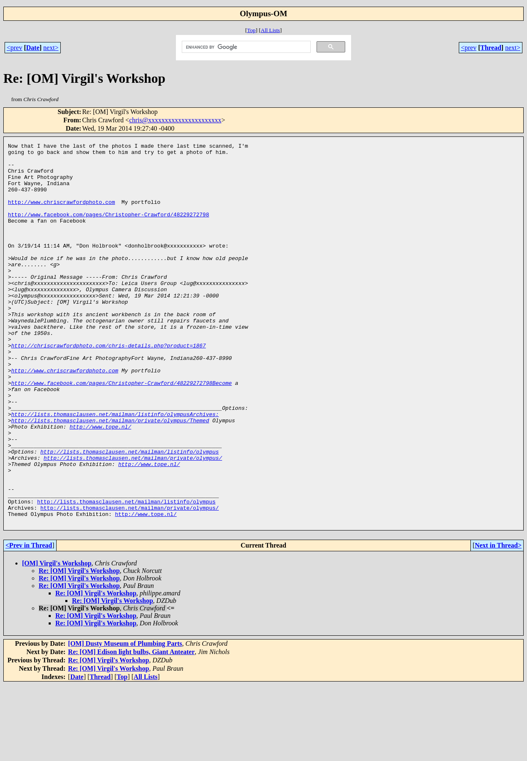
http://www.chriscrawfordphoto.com (61, 214)
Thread (490, 47)
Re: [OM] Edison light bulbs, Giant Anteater (131, 727)
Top (251, 30)
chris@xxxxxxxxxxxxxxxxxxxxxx (175, 120)
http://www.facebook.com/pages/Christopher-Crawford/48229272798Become (121, 431)
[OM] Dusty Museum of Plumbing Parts (125, 719)
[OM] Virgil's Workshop (57, 639)
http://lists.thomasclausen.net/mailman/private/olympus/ (133, 521)
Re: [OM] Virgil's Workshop (79, 646)
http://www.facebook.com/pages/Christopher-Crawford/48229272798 (108, 229)
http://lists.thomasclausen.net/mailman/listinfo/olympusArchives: (115, 469)
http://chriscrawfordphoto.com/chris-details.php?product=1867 (108, 386)
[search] (245, 47)
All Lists (270, 30)
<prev (14, 47)
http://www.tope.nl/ (100, 484)
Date (33, 47)
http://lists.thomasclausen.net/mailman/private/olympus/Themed (110, 476)
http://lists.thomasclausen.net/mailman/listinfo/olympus (129, 514)
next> (51, 47)
